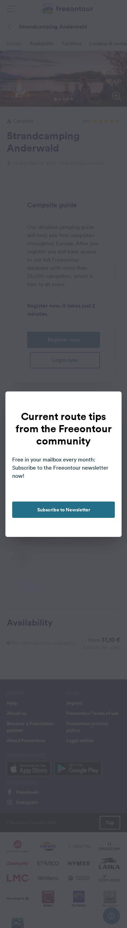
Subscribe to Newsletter (63, 509)
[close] (109, 404)
